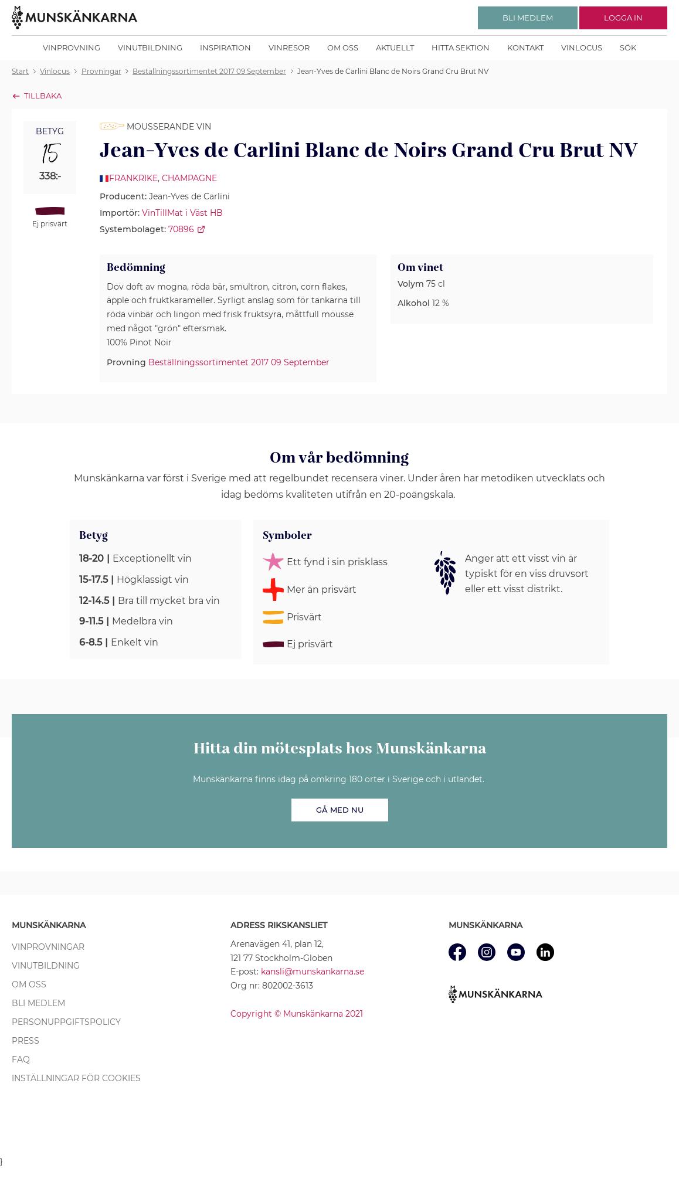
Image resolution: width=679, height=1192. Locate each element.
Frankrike (133, 178)
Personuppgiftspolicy (66, 1022)
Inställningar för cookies (76, 1078)
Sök (628, 47)
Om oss (342, 47)
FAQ (21, 1059)
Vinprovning (71, 47)
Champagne (189, 178)
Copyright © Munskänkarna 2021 (296, 1013)
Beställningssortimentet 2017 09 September (239, 362)
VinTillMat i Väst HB (182, 213)
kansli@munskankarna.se (312, 971)
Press (25, 1040)
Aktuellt (395, 47)
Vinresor (289, 47)
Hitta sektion (461, 47)
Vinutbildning (150, 47)
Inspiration (225, 47)
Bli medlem (38, 1003)
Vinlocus (581, 47)
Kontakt (525, 47)
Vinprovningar (48, 947)
